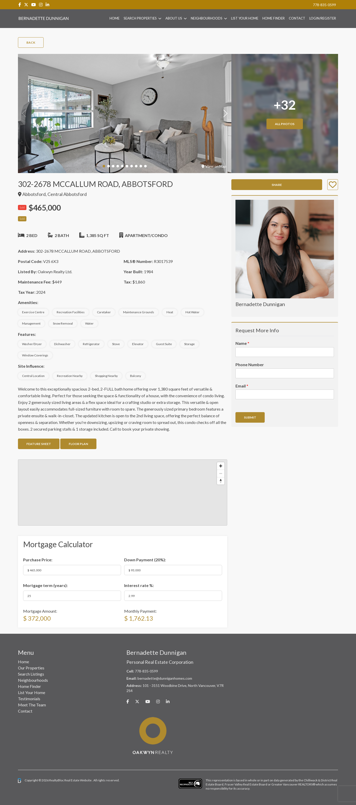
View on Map (214, 166)
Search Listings (31, 673)
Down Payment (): (145, 559)
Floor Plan (78, 444)
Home (115, 18)
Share (277, 185)
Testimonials (29, 698)
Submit (250, 417)
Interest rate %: (139, 585)
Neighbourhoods (206, 18)
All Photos (284, 124)
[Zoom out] (220, 473)
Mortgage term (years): (45, 585)
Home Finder (273, 18)
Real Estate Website (78, 780)
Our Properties (31, 667)
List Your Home (244, 18)
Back (30, 42)
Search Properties (140, 18)
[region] (122, 492)
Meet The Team (32, 704)
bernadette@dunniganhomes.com (164, 678)
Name (242, 343)
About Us (173, 18)
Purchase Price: (37, 559)
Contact (297, 18)
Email (241, 385)
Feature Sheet (38, 444)
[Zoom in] (220, 466)
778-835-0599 (324, 5)
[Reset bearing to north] (220, 481)
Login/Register (322, 18)
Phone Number (249, 364)
